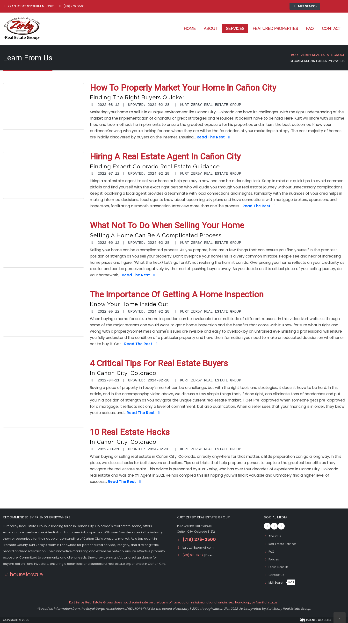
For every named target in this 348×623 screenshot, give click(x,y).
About (211, 28)
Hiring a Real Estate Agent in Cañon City (165, 157)
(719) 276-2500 (71, 6)
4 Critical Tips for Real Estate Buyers (159, 364)
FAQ (310, 28)
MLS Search (280, 582)
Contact (331, 28)
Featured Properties (275, 28)
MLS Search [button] (305, 6)
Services (235, 28)
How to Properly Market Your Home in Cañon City (183, 88)
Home (190, 28)
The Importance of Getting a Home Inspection (177, 295)
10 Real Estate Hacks (130, 432)
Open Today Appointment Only (28, 6)
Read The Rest (214, 137)
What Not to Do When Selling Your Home (167, 226)
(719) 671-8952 (193, 555)
